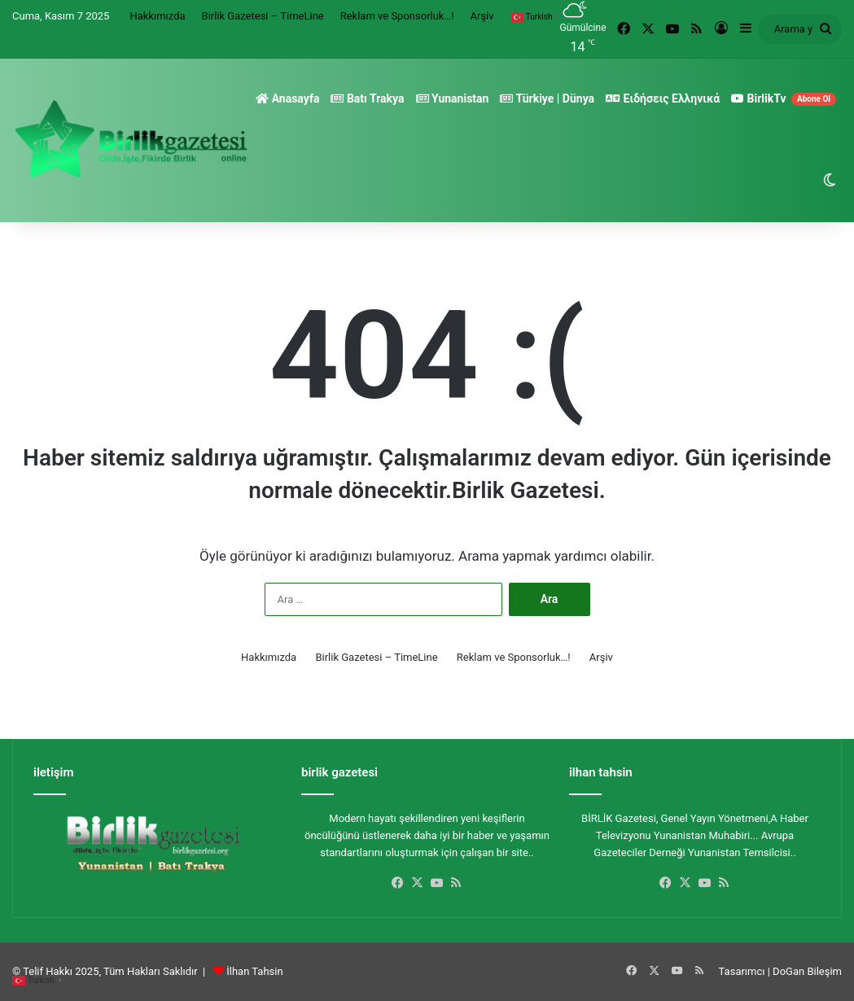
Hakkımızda (157, 16)
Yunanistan (452, 98)
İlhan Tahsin (254, 971)
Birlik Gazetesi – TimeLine (263, 16)
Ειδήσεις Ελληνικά (663, 98)
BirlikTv (783, 99)
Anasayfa (287, 98)
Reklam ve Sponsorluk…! (397, 16)
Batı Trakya (367, 98)
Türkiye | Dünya (547, 98)
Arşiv (482, 16)
